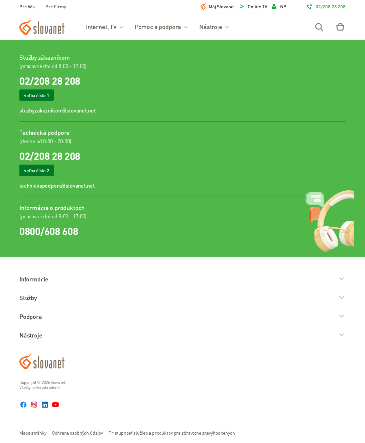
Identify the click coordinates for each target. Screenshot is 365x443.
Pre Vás (27, 6)
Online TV (252, 6)
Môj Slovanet (218, 6)
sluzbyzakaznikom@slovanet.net (57, 110)
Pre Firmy (55, 6)
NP (278, 6)
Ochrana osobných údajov (77, 433)
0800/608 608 (48, 231)
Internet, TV (105, 26)
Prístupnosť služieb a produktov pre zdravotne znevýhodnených (171, 433)
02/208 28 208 (326, 6)
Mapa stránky (32, 433)
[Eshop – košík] (340, 26)
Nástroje (214, 26)
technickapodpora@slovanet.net (56, 185)
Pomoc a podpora (162, 26)
